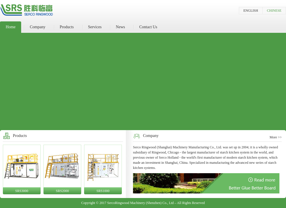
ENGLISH (250, 11)
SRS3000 (21, 191)
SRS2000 (62, 191)
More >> (275, 137)
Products (67, 27)
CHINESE (274, 11)
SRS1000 (102, 191)
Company (37, 27)
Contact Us (148, 27)
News (120, 27)
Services (95, 27)
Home (10, 27)
